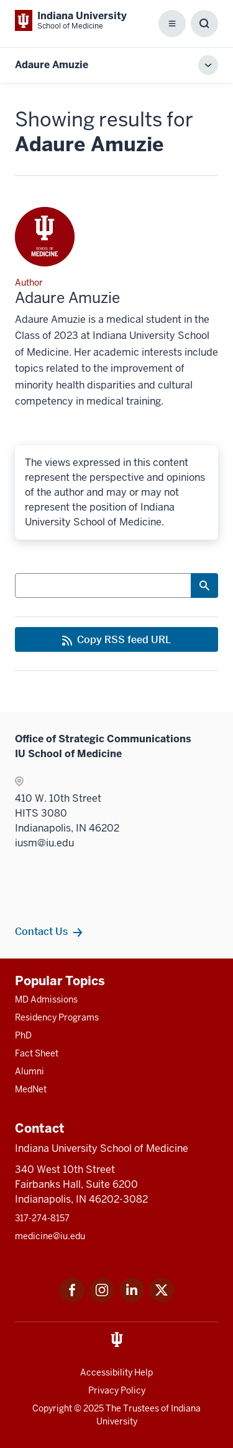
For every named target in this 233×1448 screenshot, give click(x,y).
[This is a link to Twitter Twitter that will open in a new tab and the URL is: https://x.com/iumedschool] (161, 1298)
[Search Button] (204, 585)
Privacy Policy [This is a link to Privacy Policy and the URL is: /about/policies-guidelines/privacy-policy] (116, 1390)
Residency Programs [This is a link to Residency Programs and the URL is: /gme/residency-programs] (57, 1017)
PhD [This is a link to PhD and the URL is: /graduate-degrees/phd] (23, 1035)
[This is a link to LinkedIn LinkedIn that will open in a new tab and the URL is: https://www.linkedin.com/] (131, 1298)
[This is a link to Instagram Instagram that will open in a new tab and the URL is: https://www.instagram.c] (101, 1298)
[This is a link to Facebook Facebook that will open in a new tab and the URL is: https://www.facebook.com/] (72, 1298)
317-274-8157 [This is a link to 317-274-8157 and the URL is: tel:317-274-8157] (42, 1218)
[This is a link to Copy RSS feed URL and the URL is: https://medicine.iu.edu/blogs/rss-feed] (116, 639)
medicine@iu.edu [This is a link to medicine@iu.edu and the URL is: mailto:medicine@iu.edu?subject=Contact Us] (50, 1236)
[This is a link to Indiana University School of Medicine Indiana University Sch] (71, 20)
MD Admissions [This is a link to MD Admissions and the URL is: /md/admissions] (46, 999)
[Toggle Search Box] (204, 23)
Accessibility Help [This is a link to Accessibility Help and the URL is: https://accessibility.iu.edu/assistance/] (116, 1372)
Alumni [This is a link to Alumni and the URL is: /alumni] (29, 1071)
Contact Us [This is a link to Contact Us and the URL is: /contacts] (41, 931)
